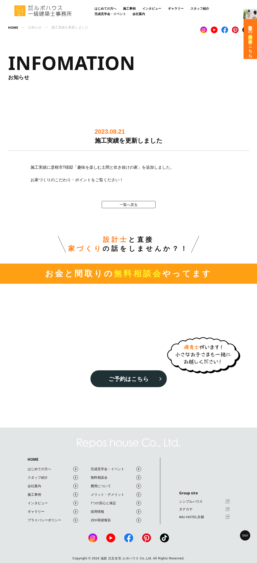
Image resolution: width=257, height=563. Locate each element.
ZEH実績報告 (116, 520)
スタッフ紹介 (199, 8)
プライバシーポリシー (53, 520)
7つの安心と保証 (116, 503)
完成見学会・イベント (110, 13)
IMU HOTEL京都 (204, 517)
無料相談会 (116, 477)
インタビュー (151, 8)
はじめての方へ (105, 8)
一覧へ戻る (129, 205)
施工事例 (129, 8)
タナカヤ (204, 509)
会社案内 (138, 13)
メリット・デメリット (116, 494)
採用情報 (116, 511)
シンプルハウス (204, 501)
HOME (33, 459)
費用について (116, 486)
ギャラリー (176, 8)
